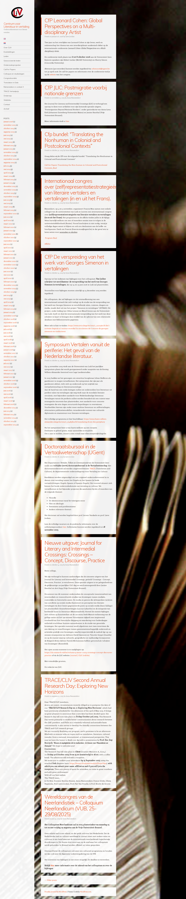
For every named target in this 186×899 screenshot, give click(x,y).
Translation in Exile (11, 82)
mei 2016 (7, 394)
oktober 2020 (9, 268)
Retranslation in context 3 (14, 87)
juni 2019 (7, 295)
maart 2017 (8, 370)
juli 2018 (7, 329)
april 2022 (7, 220)
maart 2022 (8, 224)
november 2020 (10, 264)
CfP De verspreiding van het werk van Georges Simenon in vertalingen (76, 263)
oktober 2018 (9, 319)
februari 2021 (9, 254)
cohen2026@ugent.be (100, 68)
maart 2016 (8, 401)
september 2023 (10, 196)
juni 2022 (7, 217)
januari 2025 (8, 149)
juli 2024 (7, 166)
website (53, 74)
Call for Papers (10, 69)
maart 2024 (8, 176)
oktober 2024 (9, 155)
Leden (6, 56)
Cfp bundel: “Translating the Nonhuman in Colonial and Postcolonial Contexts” (74, 140)
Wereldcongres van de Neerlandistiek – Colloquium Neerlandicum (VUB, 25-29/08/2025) (74, 806)
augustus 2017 (9, 360)
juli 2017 (7, 363)
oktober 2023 (9, 193)
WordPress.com (85, 892)
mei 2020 (7, 275)
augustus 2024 (9, 162)
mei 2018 (7, 336)
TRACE (92, 468)
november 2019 (10, 288)
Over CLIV (8, 47)
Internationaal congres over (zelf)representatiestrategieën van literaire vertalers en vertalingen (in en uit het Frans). (81, 190)
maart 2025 (8, 142)
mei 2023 (7, 203)
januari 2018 (8, 350)
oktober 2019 (9, 292)
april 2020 (8, 278)
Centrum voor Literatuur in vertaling (16, 25)
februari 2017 (9, 373)
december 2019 (10, 285)
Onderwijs (8, 96)
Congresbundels (10, 78)
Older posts (51, 880)
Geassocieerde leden (12, 61)
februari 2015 (9, 414)
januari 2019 (8, 312)
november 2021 (10, 234)
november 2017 (10, 353)
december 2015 (10, 407)
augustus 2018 (9, 326)
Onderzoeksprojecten (12, 65)
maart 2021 (8, 251)
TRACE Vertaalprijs (11, 91)
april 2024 (7, 172)
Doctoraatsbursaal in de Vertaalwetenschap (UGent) (75, 449)
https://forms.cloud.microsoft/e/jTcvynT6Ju (88, 763)
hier (67, 121)
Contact (7, 104)
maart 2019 (8, 305)
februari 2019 (9, 309)
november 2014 (10, 418)
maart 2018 (8, 343)
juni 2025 (7, 135)
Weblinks (7, 100)
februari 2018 (9, 346)
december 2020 (10, 261)
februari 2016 (9, 404)
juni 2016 (7, 390)
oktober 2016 (9, 384)
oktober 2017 (9, 356)
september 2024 (10, 159)
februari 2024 (9, 179)
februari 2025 (9, 145)
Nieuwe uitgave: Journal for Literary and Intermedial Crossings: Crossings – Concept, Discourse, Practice (75, 552)
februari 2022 (9, 227)
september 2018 (10, 322)
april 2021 (7, 247)
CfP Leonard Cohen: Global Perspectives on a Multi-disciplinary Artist (73, 26)
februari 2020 (9, 281)
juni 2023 (7, 200)
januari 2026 (8, 121)
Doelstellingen (9, 52)
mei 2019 (7, 298)
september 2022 (10, 213)
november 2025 (10, 125)
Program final (51, 238)
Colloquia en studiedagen (14, 74)
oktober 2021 (9, 237)
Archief (6, 109)
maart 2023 (8, 207)
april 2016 (7, 397)
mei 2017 (7, 367)
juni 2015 (7, 411)
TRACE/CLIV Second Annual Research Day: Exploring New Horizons (76, 686)
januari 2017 (8, 377)
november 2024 (10, 152)
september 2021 (10, 241)
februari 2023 (9, 210)
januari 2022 (8, 230)
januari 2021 (8, 258)
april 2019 (7, 302)
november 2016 (10, 380)
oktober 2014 (9, 421)
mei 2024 (7, 169)
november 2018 (10, 316)
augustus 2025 (9, 132)
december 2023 (10, 186)
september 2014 (10, 424)
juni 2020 (7, 271)
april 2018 (7, 339)
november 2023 (10, 190)
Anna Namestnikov (74, 98)
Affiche (47, 244)
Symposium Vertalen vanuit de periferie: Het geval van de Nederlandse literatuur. (77, 350)
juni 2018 (7, 333)
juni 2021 (7, 244)
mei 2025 (7, 138)
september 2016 (10, 387)
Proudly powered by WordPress (55, 892)
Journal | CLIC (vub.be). (80, 655)
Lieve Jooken (69, 36)
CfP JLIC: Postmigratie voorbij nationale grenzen (76, 90)
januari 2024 (8, 183)
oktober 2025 (9, 128)
